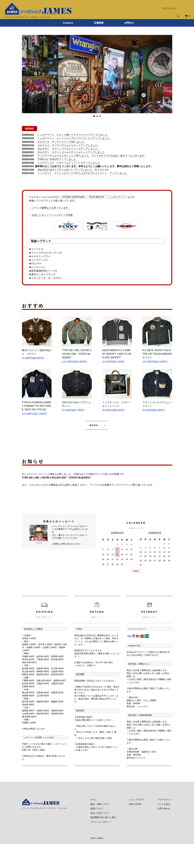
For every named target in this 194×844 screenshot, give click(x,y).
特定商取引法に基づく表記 (103, 817)
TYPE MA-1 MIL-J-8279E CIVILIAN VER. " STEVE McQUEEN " (77, 354)
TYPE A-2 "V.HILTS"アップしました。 (57, 159)
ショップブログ (136, 799)
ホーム (93, 799)
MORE (94, 425)
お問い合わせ (163, 808)
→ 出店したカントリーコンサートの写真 (51, 215)
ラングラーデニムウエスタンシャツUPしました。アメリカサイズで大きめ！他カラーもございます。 (92, 155)
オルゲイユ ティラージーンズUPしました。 (61, 142)
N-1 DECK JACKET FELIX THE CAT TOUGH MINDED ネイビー (157, 354)
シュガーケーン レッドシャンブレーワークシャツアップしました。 (74, 138)
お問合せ (129, 23)
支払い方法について (99, 813)
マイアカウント (169, 8)
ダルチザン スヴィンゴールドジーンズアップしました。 (68, 149)
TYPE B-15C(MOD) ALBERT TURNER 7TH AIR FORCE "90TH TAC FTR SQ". (36, 406)
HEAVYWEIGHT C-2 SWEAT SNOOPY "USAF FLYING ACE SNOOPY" (116, 354)
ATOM (138, 804)
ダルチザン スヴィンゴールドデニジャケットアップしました (71, 152)
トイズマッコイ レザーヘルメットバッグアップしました (68, 163)
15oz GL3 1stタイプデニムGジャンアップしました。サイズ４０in (72, 169)
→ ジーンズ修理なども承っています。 (49, 208)
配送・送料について (99, 804)
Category (68, 23)
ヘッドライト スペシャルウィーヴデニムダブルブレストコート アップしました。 (83, 173)
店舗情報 (99, 23)
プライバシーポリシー (101, 822)
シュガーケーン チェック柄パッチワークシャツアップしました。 (73, 135)
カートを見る (163, 804)
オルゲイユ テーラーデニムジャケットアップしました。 (68, 145)
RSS (131, 804)
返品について (96, 808)
